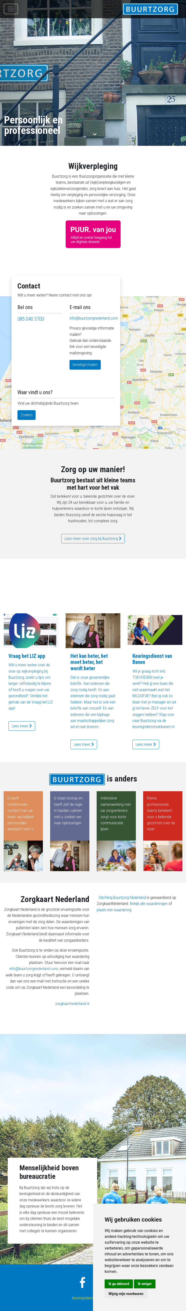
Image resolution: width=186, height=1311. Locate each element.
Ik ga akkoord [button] (118, 1284)
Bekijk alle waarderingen (149, 903)
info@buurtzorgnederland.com (94, 318)
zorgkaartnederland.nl (72, 1003)
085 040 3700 (30, 319)
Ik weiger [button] (145, 1284)
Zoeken (26, 414)
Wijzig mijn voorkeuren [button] (125, 1294)
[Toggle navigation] (11, 9)
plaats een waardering (114, 909)
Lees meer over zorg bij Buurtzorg (93, 538)
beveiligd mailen (85, 364)
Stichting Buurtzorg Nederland (122, 897)
